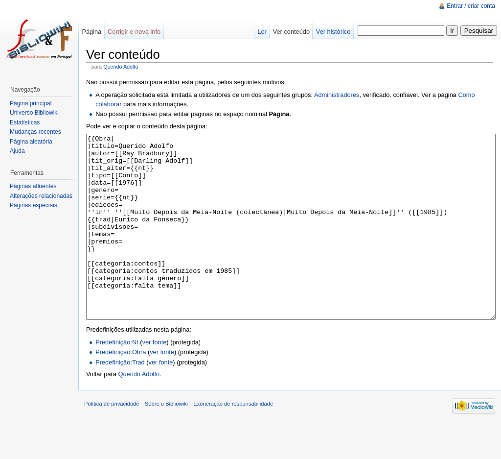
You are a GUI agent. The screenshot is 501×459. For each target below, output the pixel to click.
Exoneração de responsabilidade (233, 440)
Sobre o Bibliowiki (166, 440)
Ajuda (17, 150)
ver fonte (154, 379)
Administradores (336, 94)
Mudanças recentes (35, 131)
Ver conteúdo (291, 31)
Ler (262, 31)
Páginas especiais (33, 205)
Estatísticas (25, 122)
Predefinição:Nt (116, 379)
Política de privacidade (111, 440)
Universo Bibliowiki (34, 112)
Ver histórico (333, 31)
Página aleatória (31, 141)
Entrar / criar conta (471, 5)
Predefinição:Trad (120, 399)
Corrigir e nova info (134, 31)
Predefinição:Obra (120, 388)
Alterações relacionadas (41, 196)
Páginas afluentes (33, 186)
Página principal (30, 103)
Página (91, 31)
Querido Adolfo (120, 67)
